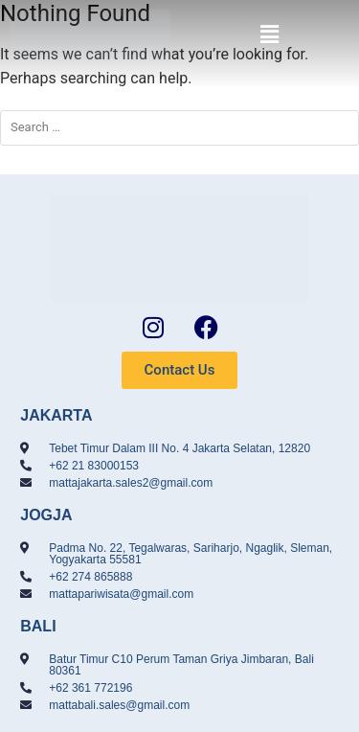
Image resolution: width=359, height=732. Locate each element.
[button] (269, 35)
